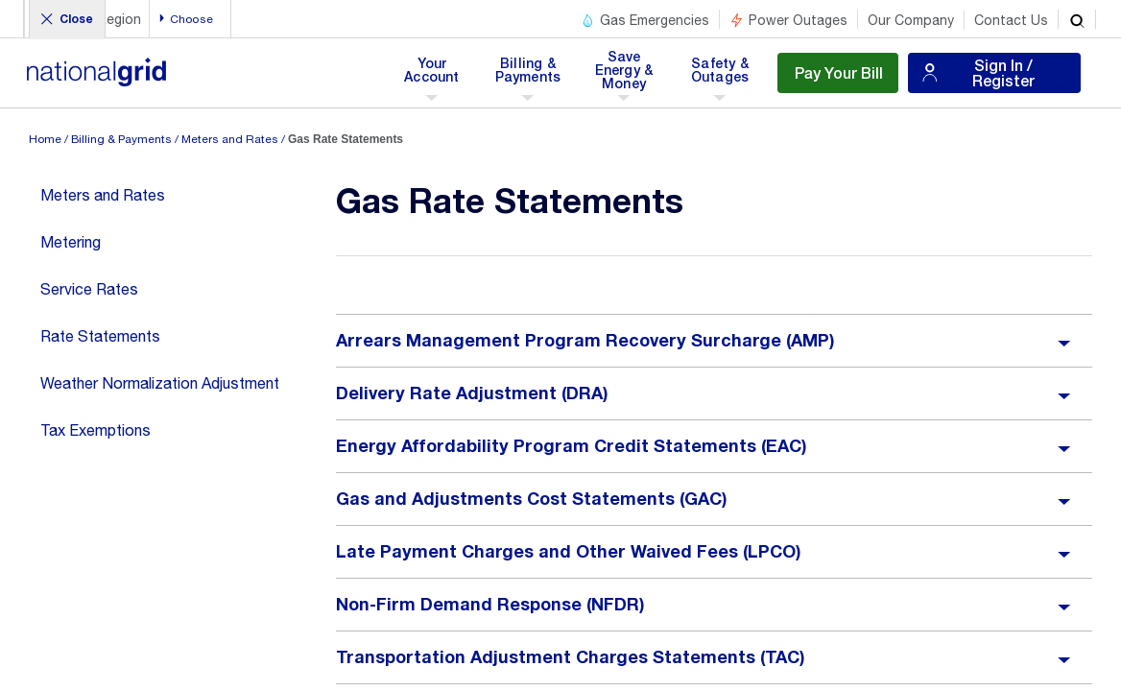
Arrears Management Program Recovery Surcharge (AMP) (585, 340)
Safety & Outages (719, 75)
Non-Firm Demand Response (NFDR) (490, 604)
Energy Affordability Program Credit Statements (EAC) (571, 446)
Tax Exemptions (95, 430)
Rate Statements (100, 336)
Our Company (911, 20)
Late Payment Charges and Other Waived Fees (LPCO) (568, 551)
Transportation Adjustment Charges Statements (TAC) (570, 657)
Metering (70, 241)
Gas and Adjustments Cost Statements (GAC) (531, 499)
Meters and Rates (229, 139)
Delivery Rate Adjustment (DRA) (472, 393)
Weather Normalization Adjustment (159, 383)
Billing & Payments (528, 75)
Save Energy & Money (625, 75)
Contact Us (1011, 20)
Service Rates (89, 289)
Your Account (435, 75)
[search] (1077, 19)
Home (45, 139)
